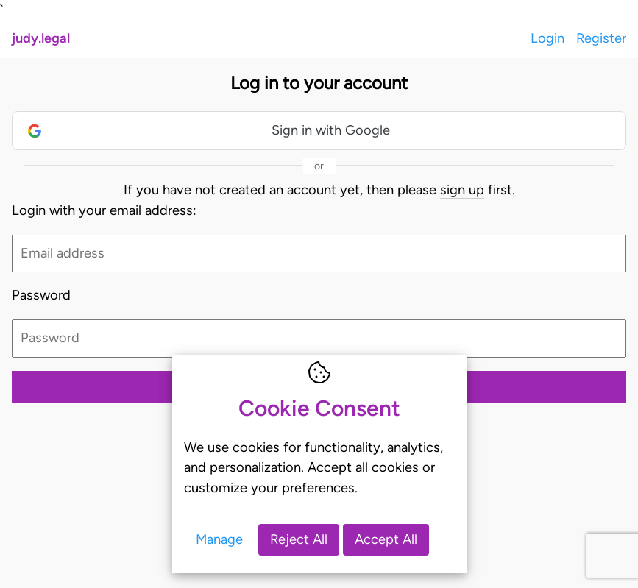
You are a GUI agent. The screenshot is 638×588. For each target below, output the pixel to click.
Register (601, 38)
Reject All (298, 539)
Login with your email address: (104, 210)
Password (41, 295)
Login (547, 38)
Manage (219, 539)
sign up (462, 190)
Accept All (386, 539)
